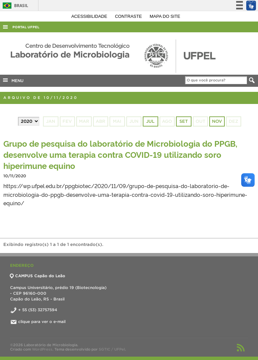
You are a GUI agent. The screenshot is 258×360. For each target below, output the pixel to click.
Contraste (129, 16)
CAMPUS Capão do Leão (37, 276)
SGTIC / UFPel (112, 349)
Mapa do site (165, 16)
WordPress (42, 349)
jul (150, 121)
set (183, 121)
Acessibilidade (90, 16)
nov (217, 121)
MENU (13, 80)
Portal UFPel (25, 27)
